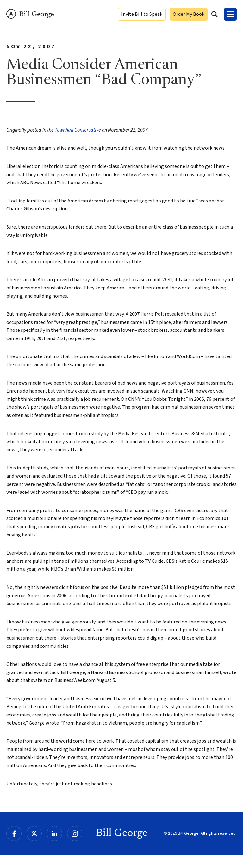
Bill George (30, 14)
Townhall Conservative (78, 130)
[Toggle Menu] (230, 14)
